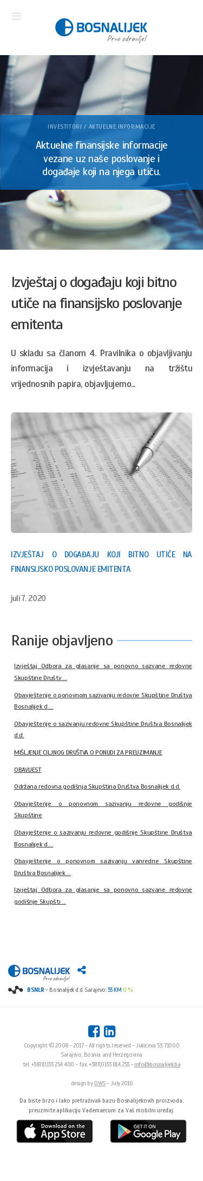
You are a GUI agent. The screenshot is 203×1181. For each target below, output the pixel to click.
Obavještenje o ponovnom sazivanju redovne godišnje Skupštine (103, 809)
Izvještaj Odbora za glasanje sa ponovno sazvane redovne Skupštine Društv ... (103, 672)
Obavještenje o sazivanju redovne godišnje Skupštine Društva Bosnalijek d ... (103, 838)
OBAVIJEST (27, 769)
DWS (100, 1083)
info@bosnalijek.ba (157, 1064)
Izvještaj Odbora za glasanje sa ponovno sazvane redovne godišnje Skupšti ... (103, 895)
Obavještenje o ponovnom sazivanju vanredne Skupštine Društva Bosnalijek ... (103, 867)
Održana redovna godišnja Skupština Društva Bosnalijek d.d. (97, 786)
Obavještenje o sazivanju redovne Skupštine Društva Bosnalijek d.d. (103, 729)
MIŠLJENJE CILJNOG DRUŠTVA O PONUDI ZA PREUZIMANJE (88, 752)
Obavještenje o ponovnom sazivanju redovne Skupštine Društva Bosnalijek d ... (103, 701)
